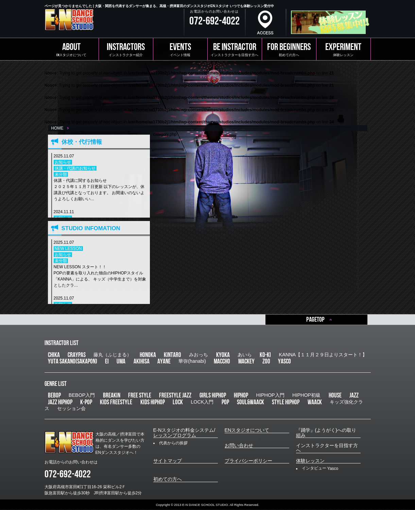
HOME (57, 128)
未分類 (61, 174)
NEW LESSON (68, 248)
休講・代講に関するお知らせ (100, 190)
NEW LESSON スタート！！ (100, 276)
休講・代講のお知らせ (75, 168)
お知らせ (63, 162)
